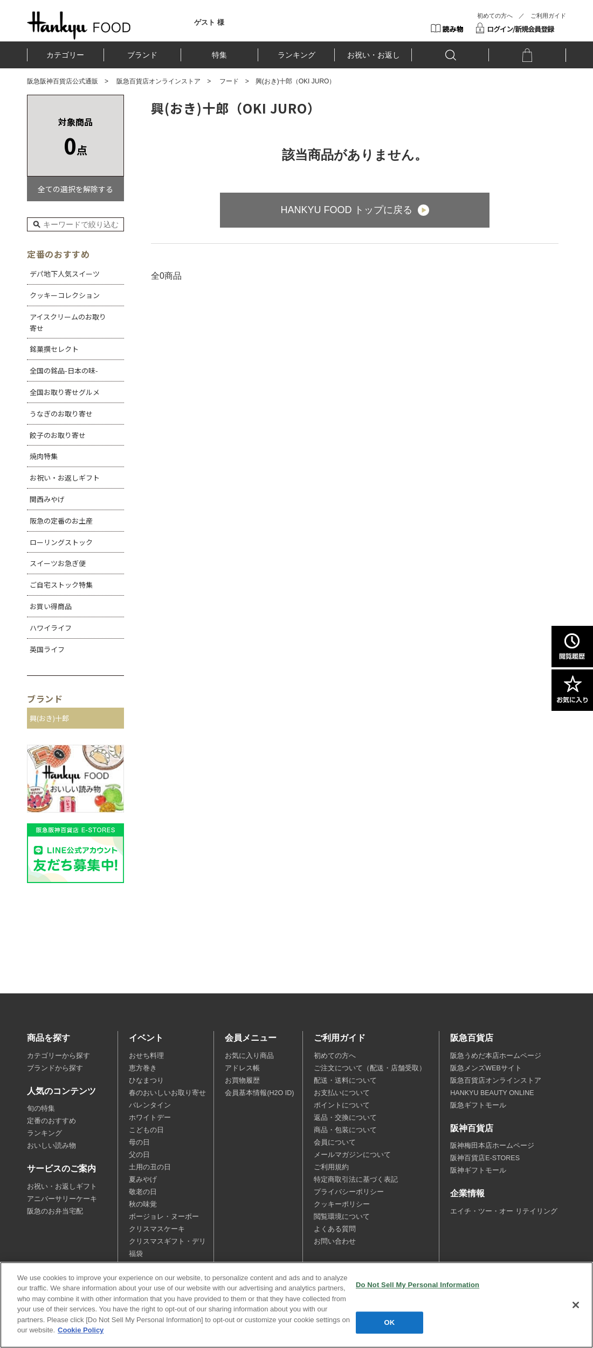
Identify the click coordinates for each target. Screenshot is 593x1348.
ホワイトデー (150, 1117)
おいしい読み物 (51, 1145)
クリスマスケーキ (157, 1229)
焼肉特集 (44, 456)
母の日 (139, 1142)
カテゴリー (65, 55)
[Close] (576, 1305)
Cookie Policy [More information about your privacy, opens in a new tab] (81, 1330)
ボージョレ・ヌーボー (164, 1216)
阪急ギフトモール (478, 1105)
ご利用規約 (331, 1167)
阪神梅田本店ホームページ (492, 1145)
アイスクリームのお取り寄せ (68, 322)
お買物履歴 (242, 1080)
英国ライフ (47, 649)
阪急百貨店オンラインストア (158, 81)
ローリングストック (61, 542)
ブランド (142, 55)
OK (389, 1322)
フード (229, 81)
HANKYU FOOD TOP (79, 25)
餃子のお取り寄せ (58, 435)
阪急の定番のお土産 (61, 521)
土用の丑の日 (150, 1167)
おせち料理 (146, 1056)
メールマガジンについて (352, 1155)
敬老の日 (143, 1192)
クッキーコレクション (65, 295)
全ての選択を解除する (75, 189)
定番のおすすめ (51, 1121)
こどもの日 (146, 1130)
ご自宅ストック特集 (61, 585)
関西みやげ (47, 499)
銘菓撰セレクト (54, 349)
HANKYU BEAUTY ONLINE (492, 1093)
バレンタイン (150, 1105)
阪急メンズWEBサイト (485, 1068)
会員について (335, 1142)
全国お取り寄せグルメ (65, 392)
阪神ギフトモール (478, 1170)
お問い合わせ (335, 1241)
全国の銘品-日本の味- (64, 370)
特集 (219, 55)
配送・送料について (345, 1080)
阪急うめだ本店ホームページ (495, 1056)
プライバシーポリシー (349, 1192)
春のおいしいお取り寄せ (167, 1093)
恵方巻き (143, 1068)
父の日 (139, 1155)
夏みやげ (143, 1179)
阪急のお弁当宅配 (55, 1211)
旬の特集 (41, 1108)
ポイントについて (342, 1105)
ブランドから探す (55, 1068)
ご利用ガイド (548, 15)
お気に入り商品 (249, 1056)
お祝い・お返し (373, 55)
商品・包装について (345, 1130)
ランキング (296, 55)
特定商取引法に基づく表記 (356, 1179)
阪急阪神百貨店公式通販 (62, 81)
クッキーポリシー (342, 1204)
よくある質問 (335, 1229)
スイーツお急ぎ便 (58, 563)
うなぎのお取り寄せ (61, 413)
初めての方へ (495, 15)
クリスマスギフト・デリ (167, 1241)
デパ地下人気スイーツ (65, 274)
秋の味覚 (143, 1204)
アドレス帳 (242, 1068)
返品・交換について (345, 1117)
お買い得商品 (51, 606)
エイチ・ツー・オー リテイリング (503, 1211)
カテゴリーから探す (58, 1056)
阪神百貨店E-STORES (485, 1158)
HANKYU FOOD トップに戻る (346, 209)
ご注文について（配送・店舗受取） (370, 1068)
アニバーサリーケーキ (62, 1199)
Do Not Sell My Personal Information (417, 1285)
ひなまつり (146, 1080)
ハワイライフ (51, 628)
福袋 (136, 1254)
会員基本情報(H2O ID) (259, 1093)
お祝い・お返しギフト (65, 477)
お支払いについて (342, 1093)
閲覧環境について (342, 1216)
